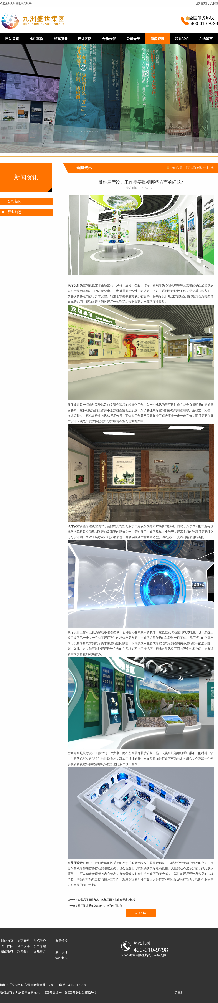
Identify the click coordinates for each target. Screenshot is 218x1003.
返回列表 (141, 913)
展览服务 (61, 39)
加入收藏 (213, 3)
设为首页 (200, 3)
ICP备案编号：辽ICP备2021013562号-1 (70, 992)
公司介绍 (133, 39)
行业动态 (208, 167)
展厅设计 (61, 952)
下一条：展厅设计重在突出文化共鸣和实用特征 (95, 905)
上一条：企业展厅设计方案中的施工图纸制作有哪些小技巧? (102, 899)
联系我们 (182, 39)
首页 (187, 167)
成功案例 (36, 39)
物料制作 (61, 958)
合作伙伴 (109, 39)
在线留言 (206, 39)
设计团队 (85, 39)
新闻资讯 (157, 39)
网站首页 (12, 39)
